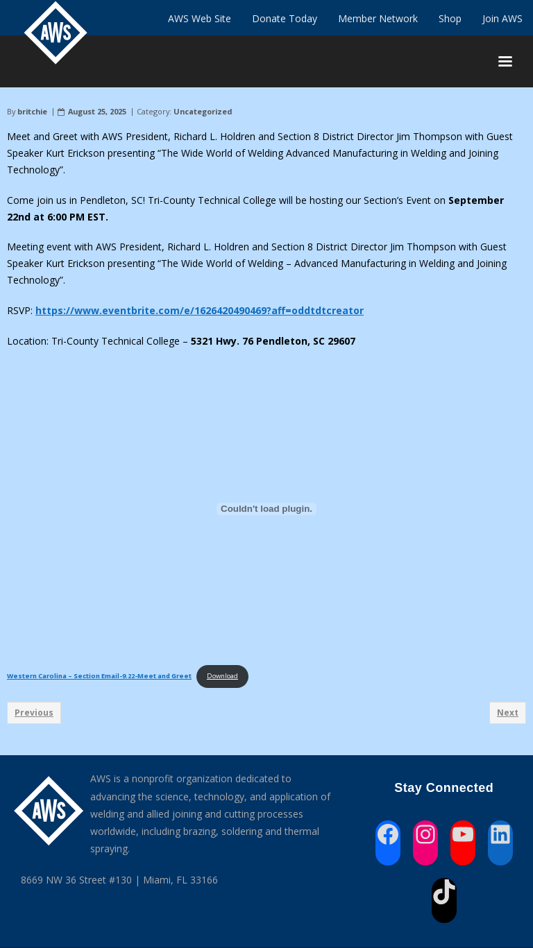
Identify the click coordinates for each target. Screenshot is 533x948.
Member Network (378, 18)
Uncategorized (203, 111)
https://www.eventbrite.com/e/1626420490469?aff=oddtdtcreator (199, 310)
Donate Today (284, 18)
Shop (450, 18)
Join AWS (502, 18)
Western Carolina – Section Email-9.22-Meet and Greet (99, 675)
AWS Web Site (199, 18)
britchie (32, 111)
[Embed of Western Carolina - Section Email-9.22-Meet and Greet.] (266, 509)
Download (222, 675)
